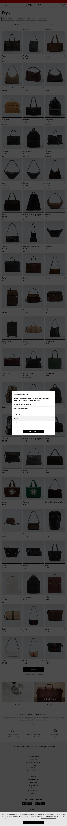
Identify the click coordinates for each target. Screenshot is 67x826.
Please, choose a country (33, 409)
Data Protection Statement (48, 818)
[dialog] (33, 819)
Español (16, 423)
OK (34, 822)
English (16, 418)
